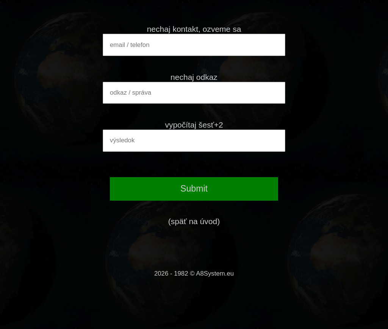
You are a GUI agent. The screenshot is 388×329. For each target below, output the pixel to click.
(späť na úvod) (194, 221)
